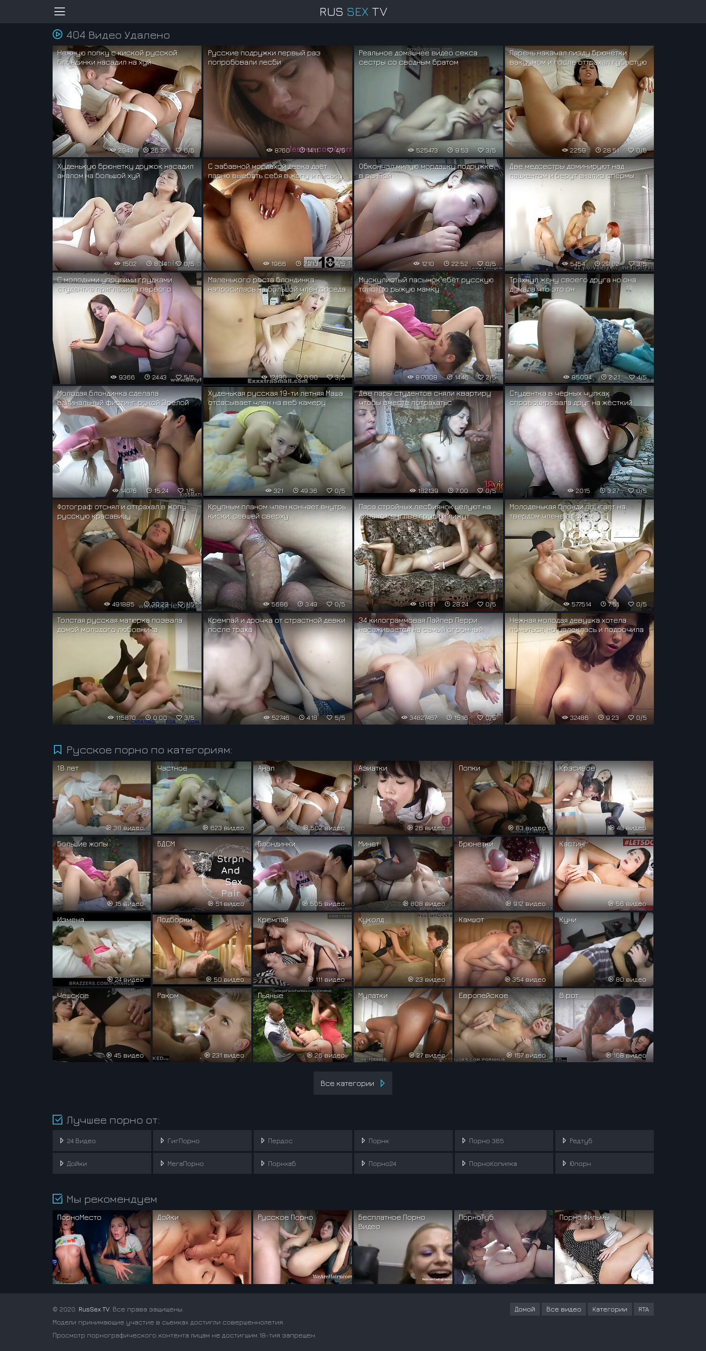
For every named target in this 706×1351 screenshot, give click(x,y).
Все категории (354, 1083)
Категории (609, 1309)
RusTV (353, 11)
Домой (525, 1309)
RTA (644, 1309)
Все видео (563, 1309)
